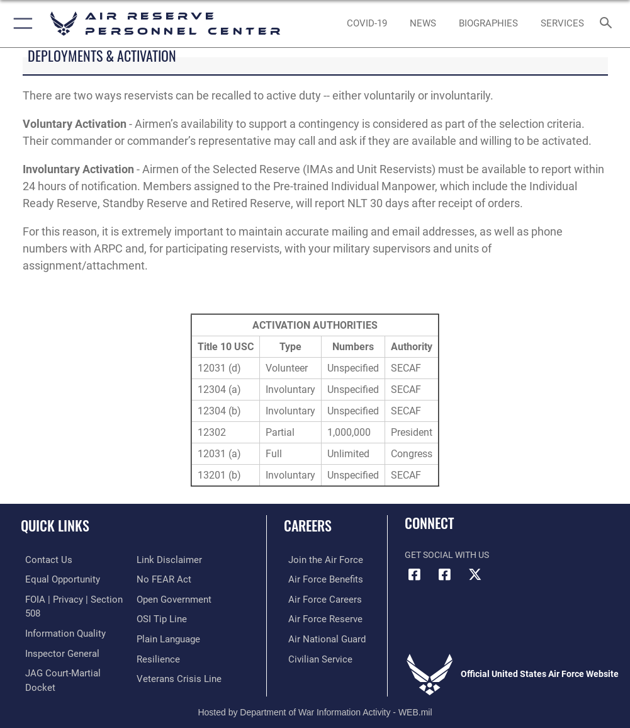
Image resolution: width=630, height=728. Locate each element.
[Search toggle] (609, 23)
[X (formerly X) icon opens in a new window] (474, 574)
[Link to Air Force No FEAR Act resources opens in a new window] (161, 578)
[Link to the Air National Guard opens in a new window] (320, 636)
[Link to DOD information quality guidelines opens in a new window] (59, 630)
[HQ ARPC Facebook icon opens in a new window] (414, 574)
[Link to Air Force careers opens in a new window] (317, 598)
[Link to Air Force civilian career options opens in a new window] (312, 655)
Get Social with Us (447, 555)
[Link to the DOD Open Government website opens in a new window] (172, 598)
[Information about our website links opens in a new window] (166, 559)
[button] (20, 23)
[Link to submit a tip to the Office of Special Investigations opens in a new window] (160, 616)
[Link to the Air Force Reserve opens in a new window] (317, 616)
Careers (308, 525)
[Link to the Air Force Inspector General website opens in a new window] (55, 649)
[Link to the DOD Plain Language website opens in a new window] (167, 636)
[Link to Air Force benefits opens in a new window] (318, 578)
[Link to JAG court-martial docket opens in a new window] (71, 669)
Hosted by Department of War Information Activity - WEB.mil (315, 700)
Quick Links (55, 525)
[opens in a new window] (367, 23)
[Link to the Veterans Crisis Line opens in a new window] (175, 674)
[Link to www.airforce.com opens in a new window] (318, 559)
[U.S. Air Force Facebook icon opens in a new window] (444, 574)
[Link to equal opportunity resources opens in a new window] (56, 578)
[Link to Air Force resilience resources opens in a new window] (156, 655)
